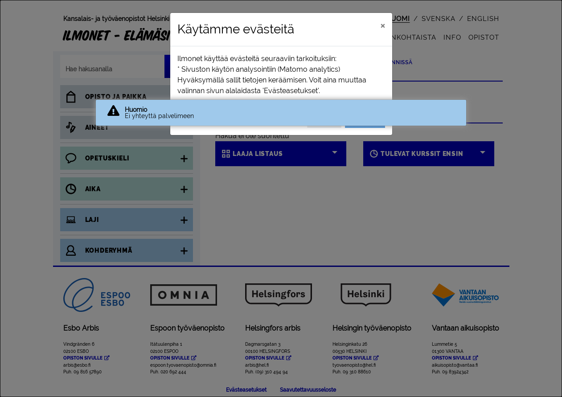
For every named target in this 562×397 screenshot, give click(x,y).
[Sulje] (382, 25)
